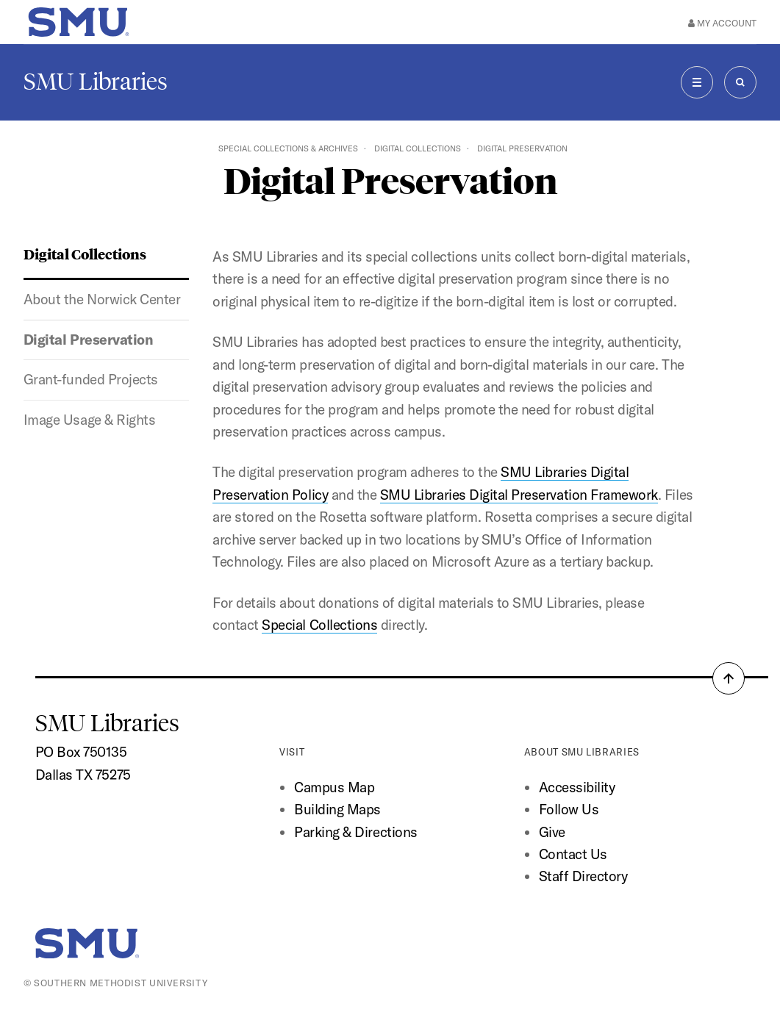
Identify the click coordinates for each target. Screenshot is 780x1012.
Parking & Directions (356, 832)
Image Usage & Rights (90, 419)
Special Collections (319, 625)
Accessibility (577, 787)
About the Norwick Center (102, 299)
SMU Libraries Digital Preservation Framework (519, 494)
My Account (722, 23)
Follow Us (569, 809)
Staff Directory (583, 876)
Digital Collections (417, 148)
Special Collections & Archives (288, 148)
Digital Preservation (89, 339)
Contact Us (573, 854)
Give (552, 832)
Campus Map (334, 787)
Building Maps (337, 809)
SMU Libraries (96, 81)
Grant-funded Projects (91, 379)
